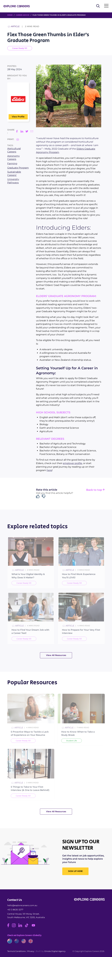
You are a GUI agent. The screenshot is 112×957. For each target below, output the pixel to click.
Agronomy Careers (13, 158)
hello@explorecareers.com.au (22, 905)
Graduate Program (18, 167)
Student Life (71, 748)
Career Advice (22, 15)
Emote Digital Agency (54, 951)
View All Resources (56, 655)
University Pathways (13, 181)
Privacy (30, 951)
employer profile (72, 463)
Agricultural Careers (14, 150)
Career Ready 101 (19, 48)
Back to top (95, 489)
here (49, 470)
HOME (10, 15)
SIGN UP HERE (75, 871)
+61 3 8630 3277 (15, 909)
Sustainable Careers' (14, 173)
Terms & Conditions (16, 951)
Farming (12, 163)
